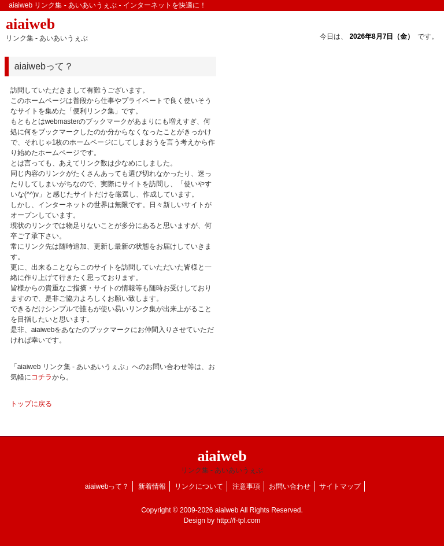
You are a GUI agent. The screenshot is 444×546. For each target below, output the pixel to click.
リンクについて (199, 486)
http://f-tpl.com (238, 521)
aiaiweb (47, 29)
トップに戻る (31, 404)
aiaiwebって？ (107, 486)
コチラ (41, 377)
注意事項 (246, 486)
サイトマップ (340, 486)
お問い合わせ (289, 486)
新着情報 (152, 486)
